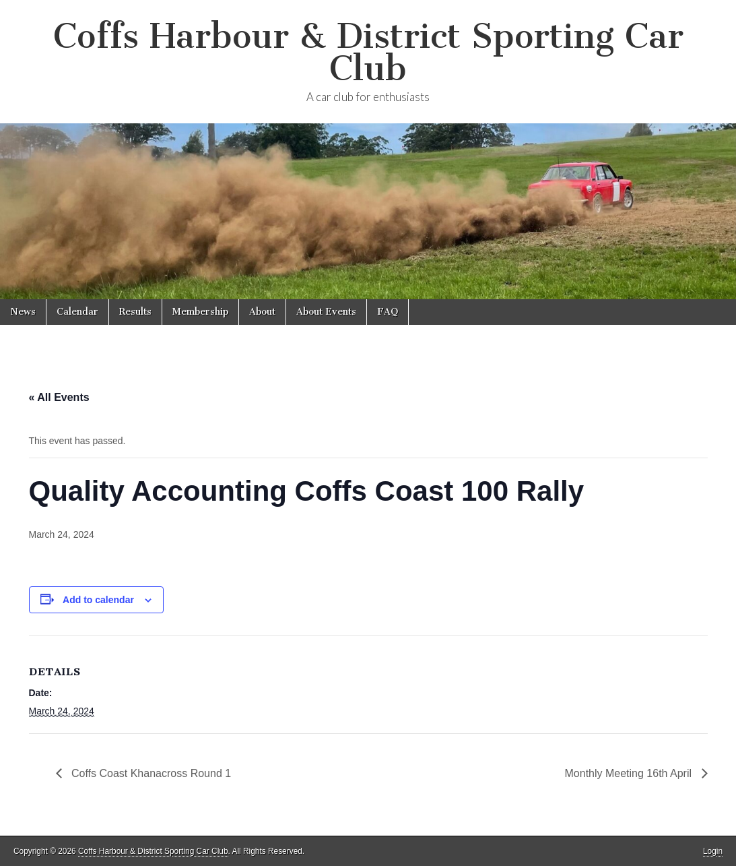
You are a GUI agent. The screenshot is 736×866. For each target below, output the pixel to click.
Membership (200, 311)
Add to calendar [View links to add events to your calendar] (98, 599)
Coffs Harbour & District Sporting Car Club (368, 52)
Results (135, 311)
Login (713, 851)
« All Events (59, 397)
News (23, 311)
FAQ (387, 311)
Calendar (77, 311)
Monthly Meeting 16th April (630, 773)
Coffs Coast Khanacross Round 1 (150, 773)
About (262, 311)
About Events (326, 311)
